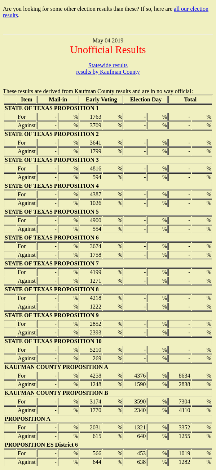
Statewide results (108, 65)
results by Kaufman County (108, 72)
